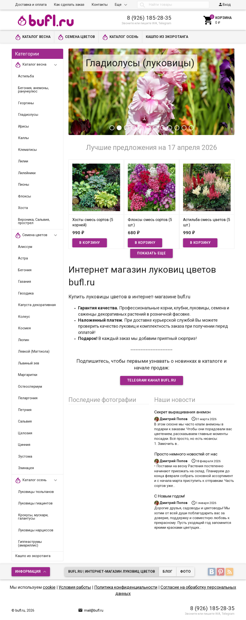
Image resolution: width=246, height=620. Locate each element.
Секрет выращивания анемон (182, 412)
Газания (24, 282)
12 (191, 127)
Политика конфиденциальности (125, 587)
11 (184, 127)
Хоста (23, 208)
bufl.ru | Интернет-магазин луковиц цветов (111, 572)
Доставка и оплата (31, 5)
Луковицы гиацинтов (35, 503)
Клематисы (27, 150)
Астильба (26, 76)
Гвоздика (26, 293)
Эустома (25, 456)
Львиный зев (28, 363)
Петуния (24, 410)
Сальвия (25, 421)
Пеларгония (27, 398)
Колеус (24, 317)
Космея (24, 328)
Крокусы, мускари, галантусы (33, 517)
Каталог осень (120, 37)
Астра (23, 258)
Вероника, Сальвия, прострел (34, 221)
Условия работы (75, 587)
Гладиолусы (28, 115)
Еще (118, 5)
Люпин (23, 340)
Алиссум (25, 247)
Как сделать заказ (69, 5)
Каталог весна (32, 37)
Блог (167, 572)
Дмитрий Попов (174, 419)
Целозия (25, 433)
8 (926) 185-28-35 (149, 18)
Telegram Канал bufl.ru (151, 380)
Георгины (26, 103)
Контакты (100, 5)
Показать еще (151, 253)
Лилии (23, 161)
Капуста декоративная (37, 305)
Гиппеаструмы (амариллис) (30, 543)
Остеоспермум (30, 387)
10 (176, 127)
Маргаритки (27, 375)
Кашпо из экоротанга (167, 37)
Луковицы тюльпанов (36, 492)
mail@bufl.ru (90, 610)
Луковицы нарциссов (35, 530)
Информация (28, 572)
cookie (49, 587)
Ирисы (23, 126)
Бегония (24, 270)
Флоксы (24, 196)
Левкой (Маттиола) (33, 352)
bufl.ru (20, 610)
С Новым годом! (169, 496)
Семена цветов (76, 37)
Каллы (23, 138)
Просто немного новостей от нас (185, 454)
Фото (185, 572)
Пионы (23, 185)
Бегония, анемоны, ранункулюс (33, 90)
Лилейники (27, 173)
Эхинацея (26, 468)
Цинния (24, 445)
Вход (224, 4)
